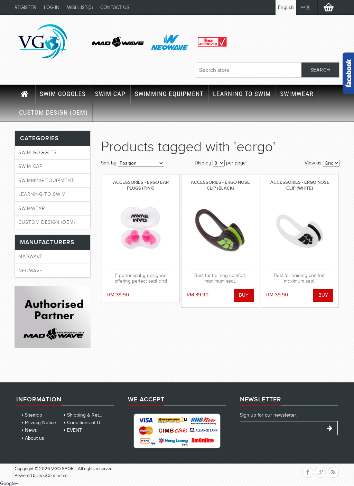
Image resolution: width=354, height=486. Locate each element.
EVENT (74, 430)
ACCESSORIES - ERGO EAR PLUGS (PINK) (141, 185)
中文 (305, 7)
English (286, 7)
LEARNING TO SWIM (242, 94)
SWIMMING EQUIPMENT (169, 94)
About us (34, 438)
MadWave (30, 256)
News (31, 430)
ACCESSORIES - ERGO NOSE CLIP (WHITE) (299, 185)
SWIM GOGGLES (63, 94)
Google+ (9, 483)
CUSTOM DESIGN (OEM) (53, 112)
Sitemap (33, 415)
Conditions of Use (86, 422)
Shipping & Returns (88, 415)
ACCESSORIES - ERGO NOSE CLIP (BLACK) (220, 185)
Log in (51, 7)
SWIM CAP (110, 94)
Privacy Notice (40, 422)
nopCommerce (53, 475)
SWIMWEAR (296, 94)
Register (25, 7)
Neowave (30, 270)
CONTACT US (114, 7)
